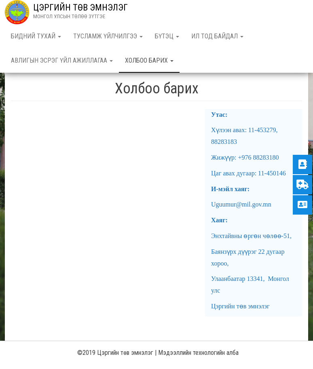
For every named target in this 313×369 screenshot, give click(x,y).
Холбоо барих (149, 60)
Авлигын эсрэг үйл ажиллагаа (62, 60)
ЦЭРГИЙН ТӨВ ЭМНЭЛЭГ (80, 7)
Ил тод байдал (217, 36)
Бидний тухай (36, 36)
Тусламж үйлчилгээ (108, 36)
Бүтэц (167, 36)
